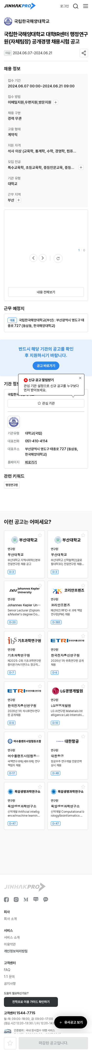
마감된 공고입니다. (53, 1043)
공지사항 (10, 984)
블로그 (35, 899)
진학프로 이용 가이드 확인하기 (31, 1002)
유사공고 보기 (73, 1022)
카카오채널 (45, 899)
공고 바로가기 (46, 366)
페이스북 (6, 899)
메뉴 (86, 6)
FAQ (7, 970)
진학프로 (20, 6)
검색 (76, 6)
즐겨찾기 (10, 1043)
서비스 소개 (12, 937)
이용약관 (10, 944)
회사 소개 (10, 919)
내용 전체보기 (46, 292)
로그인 (64, 6)
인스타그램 (16, 899)
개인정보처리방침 (15, 951)
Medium (26, 899)
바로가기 (31, 462)
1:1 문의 (9, 977)
